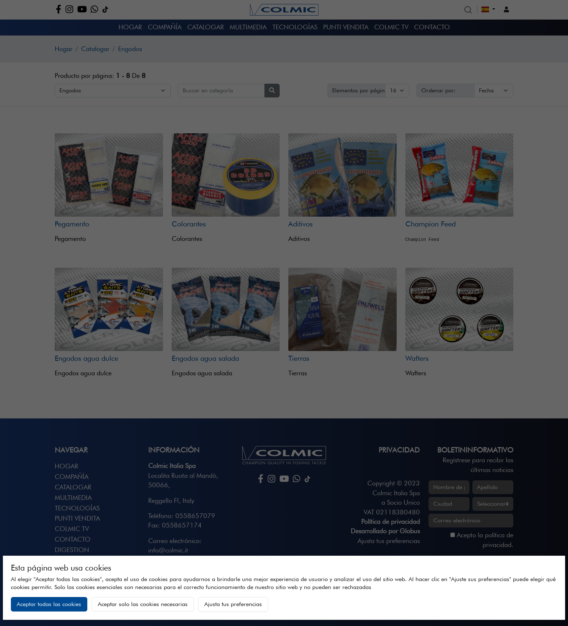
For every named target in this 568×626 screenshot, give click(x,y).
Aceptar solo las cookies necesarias (143, 604)
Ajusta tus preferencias (233, 604)
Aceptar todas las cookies (49, 604)
